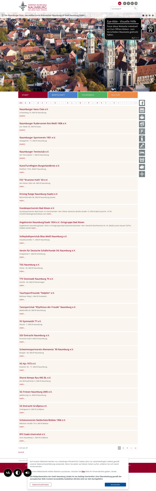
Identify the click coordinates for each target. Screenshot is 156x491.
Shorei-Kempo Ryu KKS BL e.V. (35, 377)
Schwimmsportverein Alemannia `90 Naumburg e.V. (47, 349)
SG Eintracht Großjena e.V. (33, 405)
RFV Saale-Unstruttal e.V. (32, 434)
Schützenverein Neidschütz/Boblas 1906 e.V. (43, 420)
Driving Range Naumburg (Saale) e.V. (39, 193)
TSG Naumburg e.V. (30, 264)
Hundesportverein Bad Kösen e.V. (37, 208)
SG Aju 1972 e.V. (28, 363)
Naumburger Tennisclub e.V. (34, 151)
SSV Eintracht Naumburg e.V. (35, 335)
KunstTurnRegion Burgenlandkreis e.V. (40, 165)
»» (135, 448)
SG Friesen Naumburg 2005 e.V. (36, 391)
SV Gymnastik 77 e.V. (30, 321)
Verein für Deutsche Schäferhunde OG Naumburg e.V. (48, 250)
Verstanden (115, 484)
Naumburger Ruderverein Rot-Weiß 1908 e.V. (43, 123)
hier (83, 471)
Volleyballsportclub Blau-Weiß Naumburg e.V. (43, 236)
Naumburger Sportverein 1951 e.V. (38, 137)
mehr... (22, 172)
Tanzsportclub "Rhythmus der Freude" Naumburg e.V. (48, 307)
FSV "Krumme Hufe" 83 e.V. (34, 179)
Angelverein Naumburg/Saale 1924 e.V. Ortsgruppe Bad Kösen (52, 222)
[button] (27, 472)
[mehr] (22, 116)
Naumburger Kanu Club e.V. (34, 109)
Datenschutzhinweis (40, 484)
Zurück (21, 452)
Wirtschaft (58, 94)
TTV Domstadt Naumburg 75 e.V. (37, 278)
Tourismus (88, 94)
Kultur (116, 94)
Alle (20, 103)
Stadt (25, 94)
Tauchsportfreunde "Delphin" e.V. (37, 292)
